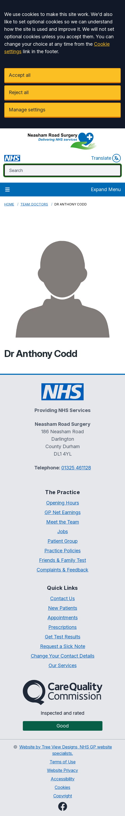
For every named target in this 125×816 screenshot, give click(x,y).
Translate (106, 158)
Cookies (62, 787)
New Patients (62, 608)
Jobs (62, 531)
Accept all (20, 75)
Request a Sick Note (62, 646)
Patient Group (62, 541)
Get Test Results (62, 637)
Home (9, 204)
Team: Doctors (34, 204)
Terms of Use (63, 761)
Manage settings (27, 109)
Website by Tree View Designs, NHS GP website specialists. (65, 750)
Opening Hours (62, 503)
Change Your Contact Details (62, 656)
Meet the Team (62, 522)
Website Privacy (62, 770)
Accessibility (63, 778)
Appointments (63, 617)
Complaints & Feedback (62, 570)
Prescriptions (62, 627)
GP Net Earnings (63, 512)
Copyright (62, 795)
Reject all (19, 92)
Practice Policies (62, 550)
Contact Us (62, 598)
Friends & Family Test (62, 560)
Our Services (63, 665)
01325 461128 (76, 467)
